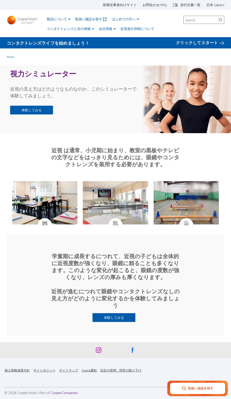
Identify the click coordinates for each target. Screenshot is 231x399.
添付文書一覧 (190, 4)
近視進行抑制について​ (137, 28)
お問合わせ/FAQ (155, 4)
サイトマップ (68, 370)
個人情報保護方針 (17, 370)
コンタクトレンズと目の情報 (69, 28)
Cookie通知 (89, 370)
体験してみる (31, 110)
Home (10, 57)
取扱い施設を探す (88, 19)
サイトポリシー (44, 370)
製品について (57, 19)
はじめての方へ (124, 19)
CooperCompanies (64, 392)
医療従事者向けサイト (120, 4)
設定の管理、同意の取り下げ (120, 370)
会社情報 (105, 28)
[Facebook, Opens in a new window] (132, 351)
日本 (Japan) (215, 4)
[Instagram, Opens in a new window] (98, 351)
